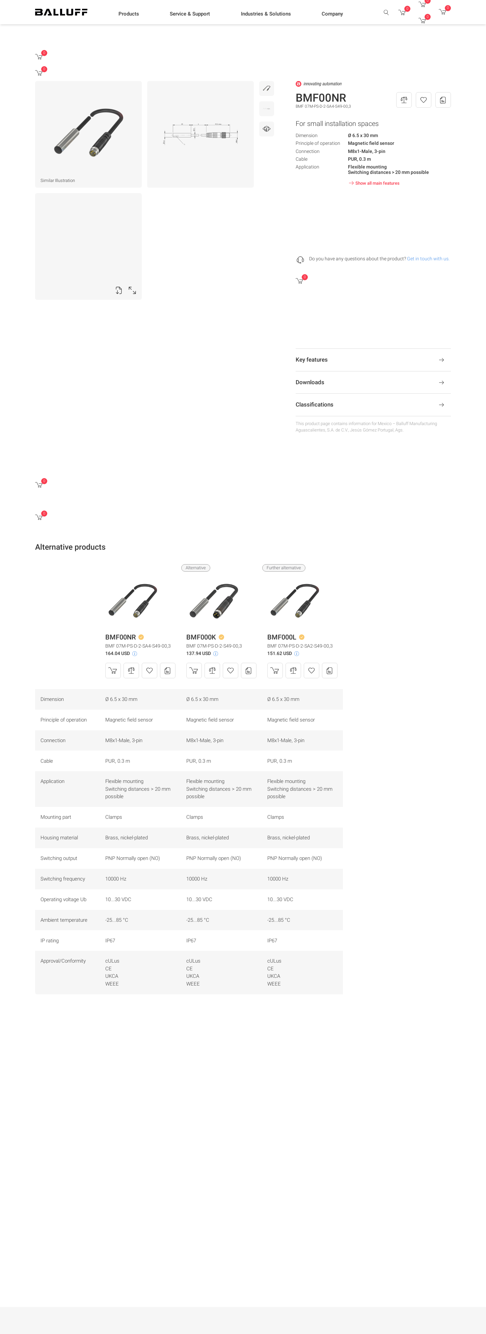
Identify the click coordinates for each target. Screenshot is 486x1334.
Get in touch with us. (428, 258)
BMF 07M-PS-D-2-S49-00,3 (214, 646)
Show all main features (373, 183)
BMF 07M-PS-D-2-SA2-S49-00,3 (300, 646)
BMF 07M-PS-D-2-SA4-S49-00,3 (138, 646)
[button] (128, 14)
